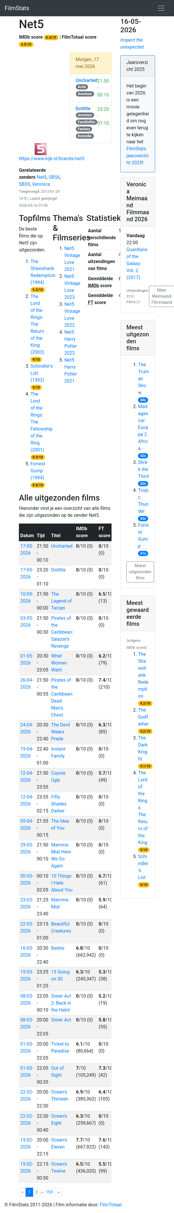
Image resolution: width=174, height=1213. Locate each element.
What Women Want (59, 663)
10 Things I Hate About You (62, 883)
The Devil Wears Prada (60, 732)
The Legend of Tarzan (61, 601)
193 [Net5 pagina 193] (49, 1192)
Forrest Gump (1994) (38, 470)
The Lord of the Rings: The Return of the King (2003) (37, 324)
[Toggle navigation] (161, 8)
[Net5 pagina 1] (58, 1192)
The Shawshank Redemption (143, 675)
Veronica (41, 184)
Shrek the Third (143, 469)
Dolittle (58, 570)
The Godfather (143, 717)
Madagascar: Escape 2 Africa (143, 427)
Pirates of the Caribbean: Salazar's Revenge (62, 632)
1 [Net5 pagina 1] (30, 1191)
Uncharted (62, 546)
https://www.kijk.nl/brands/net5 (52, 158)
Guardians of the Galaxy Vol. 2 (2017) (136, 263)
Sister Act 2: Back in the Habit (61, 1003)
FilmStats (17, 8)
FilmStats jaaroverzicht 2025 (137, 155)
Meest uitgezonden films (140, 571)
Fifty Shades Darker (59, 804)
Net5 (41, 177)
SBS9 (24, 184)
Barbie (57, 948)
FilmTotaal (111, 1204)
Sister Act (61, 1020)
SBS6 (54, 177)
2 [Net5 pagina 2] (36, 1192)
